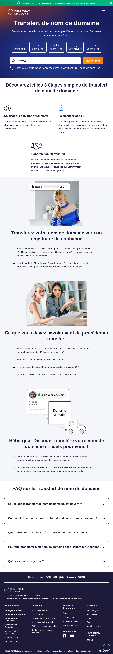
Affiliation (91, 640)
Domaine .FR (38, 614)
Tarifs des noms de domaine (44, 626)
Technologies (93, 610)
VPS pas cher (10, 641)
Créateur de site (11, 637)
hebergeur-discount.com (24, 651)
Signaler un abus (70, 621)
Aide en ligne (68, 617)
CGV (89, 622)
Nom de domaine (39, 610)
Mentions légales (94, 626)
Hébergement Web (13, 610)
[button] (111, 3)
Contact (66, 613)
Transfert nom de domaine (43, 618)
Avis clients (92, 614)
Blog (89, 618)
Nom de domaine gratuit (42, 622)
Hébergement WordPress (15, 614)
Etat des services (70, 625)
